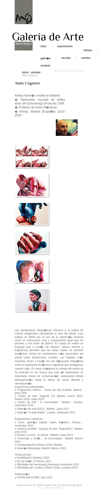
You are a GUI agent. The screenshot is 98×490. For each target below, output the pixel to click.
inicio (43, 46)
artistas (88, 50)
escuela (65, 57)
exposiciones (65, 46)
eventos (86, 57)
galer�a (45, 58)
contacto (45, 65)
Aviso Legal (54, 488)
